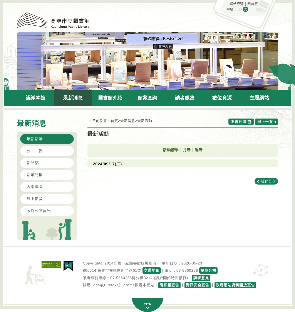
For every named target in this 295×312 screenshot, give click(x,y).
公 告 (35, 151)
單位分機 (208, 270)
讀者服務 (184, 97)
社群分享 (268, 181)
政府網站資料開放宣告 (235, 285)
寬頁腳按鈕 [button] (147, 305)
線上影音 (35, 199)
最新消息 (72, 97)
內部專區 (35, 187)
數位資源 (222, 97)
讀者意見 (201, 278)
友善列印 (238, 122)
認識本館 (35, 97)
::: (228, 4)
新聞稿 (33, 163)
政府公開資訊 (39, 211)
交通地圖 (151, 270)
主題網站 (259, 97)
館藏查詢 (147, 97)
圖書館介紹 (110, 97)
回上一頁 (265, 122)
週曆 (199, 150)
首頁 (114, 121)
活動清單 (171, 150)
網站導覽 (237, 4)
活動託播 (35, 175)
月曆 (187, 150)
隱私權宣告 (169, 285)
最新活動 (35, 139)
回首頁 (252, 4)
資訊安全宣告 (197, 285)
